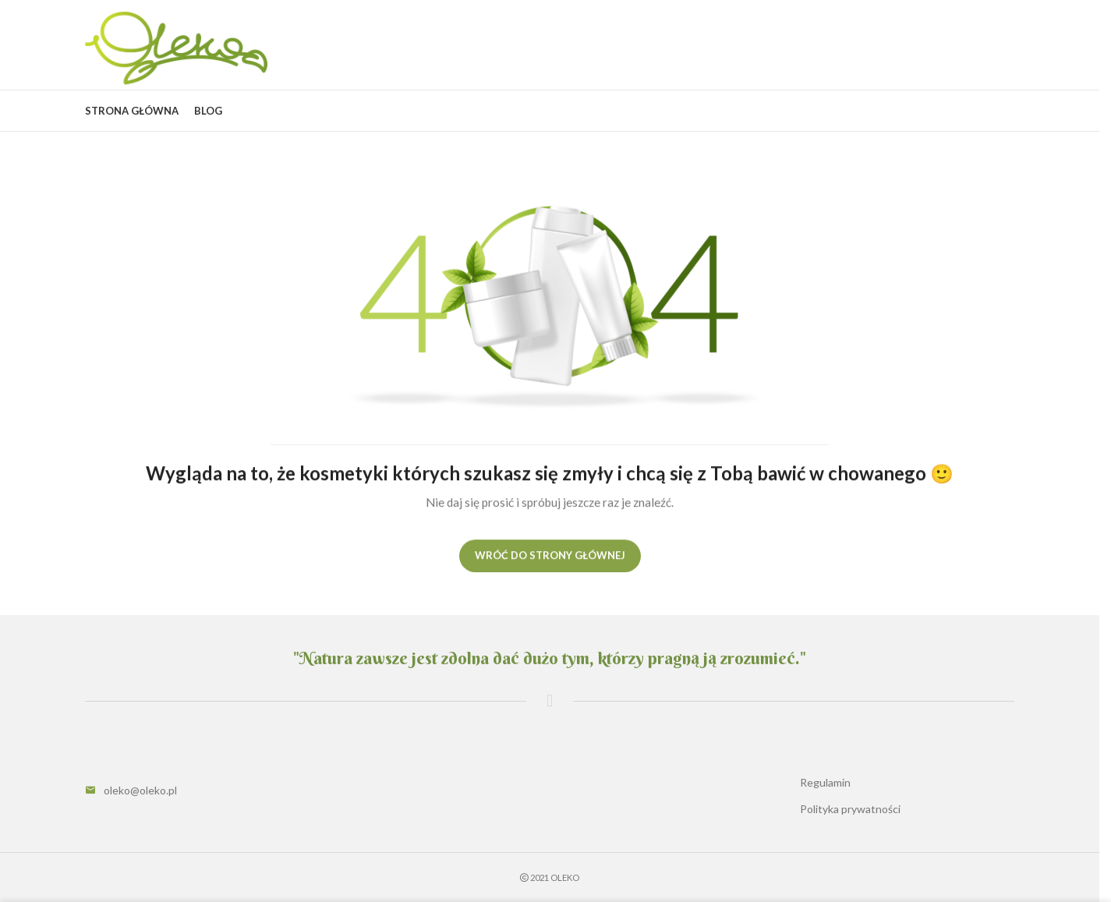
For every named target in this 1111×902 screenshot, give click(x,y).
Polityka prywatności (850, 808)
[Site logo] (176, 47)
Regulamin (825, 782)
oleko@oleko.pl (140, 790)
